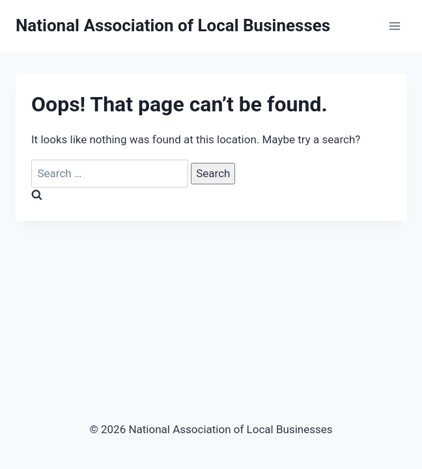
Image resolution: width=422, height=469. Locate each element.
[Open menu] (394, 26)
